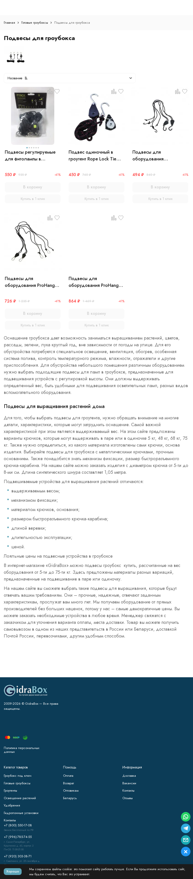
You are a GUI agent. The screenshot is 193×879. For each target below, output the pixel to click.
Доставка (129, 775)
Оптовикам (71, 790)
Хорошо (12, 871)
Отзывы (127, 798)
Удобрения (12, 805)
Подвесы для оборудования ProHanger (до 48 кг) (32, 282)
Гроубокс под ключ (17, 775)
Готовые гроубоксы (34, 22)
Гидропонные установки (21, 812)
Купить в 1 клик (33, 198)
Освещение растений (20, 798)
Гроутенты (10, 790)
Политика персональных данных (21, 750)
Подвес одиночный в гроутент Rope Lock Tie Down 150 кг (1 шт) (92, 155)
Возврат (68, 783)
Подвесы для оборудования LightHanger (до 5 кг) (154, 155)
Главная (9, 22)
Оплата (68, 775)
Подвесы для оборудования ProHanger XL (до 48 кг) (96, 282)
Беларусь (70, 798)
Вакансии (129, 783)
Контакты (128, 790)
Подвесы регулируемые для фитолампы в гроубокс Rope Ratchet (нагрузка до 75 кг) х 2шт (31, 155)
